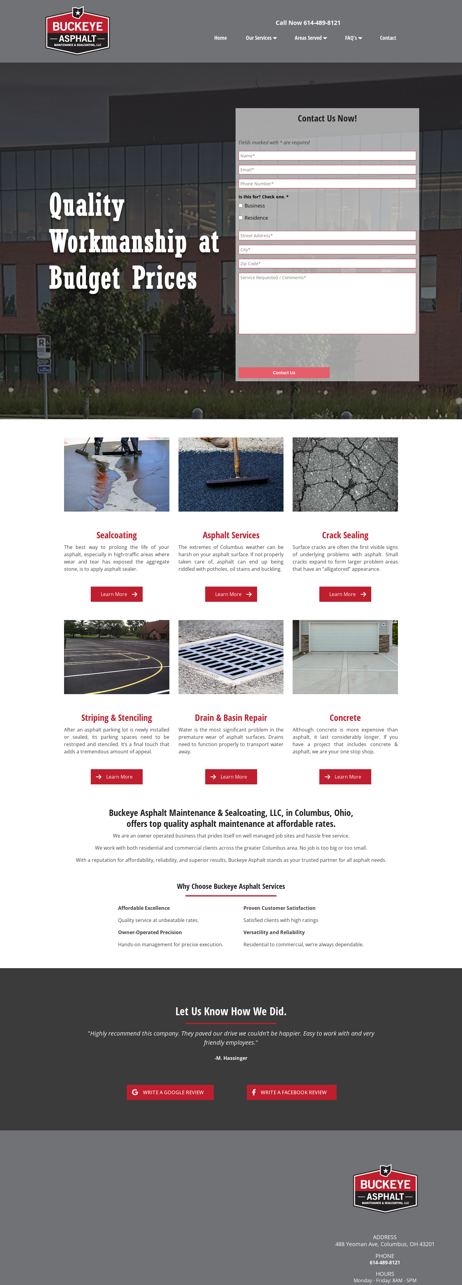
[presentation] (285, 350)
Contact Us (284, 372)
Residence (256, 217)
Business (255, 205)
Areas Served (312, 38)
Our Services (263, 38)
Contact (388, 37)
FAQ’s (355, 38)
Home (220, 37)
